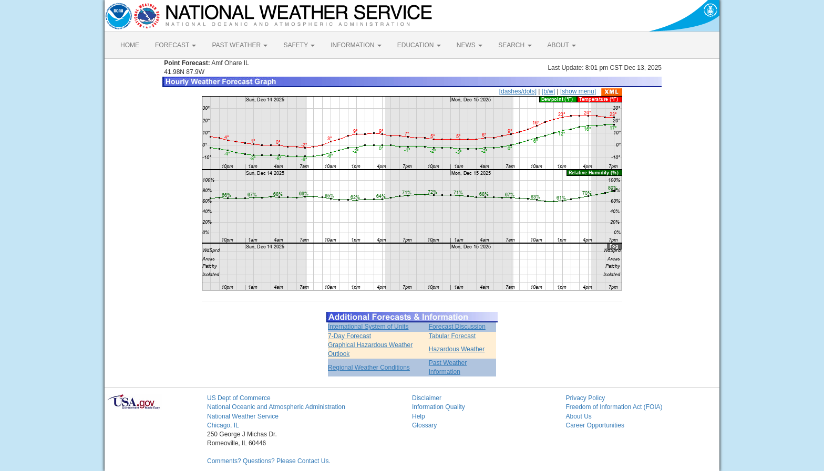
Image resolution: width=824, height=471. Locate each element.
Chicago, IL (223, 425)
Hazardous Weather (457, 349)
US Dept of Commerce (239, 398)
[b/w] (548, 91)
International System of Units (368, 326)
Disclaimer (426, 398)
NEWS (469, 45)
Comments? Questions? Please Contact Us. (269, 461)
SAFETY (299, 45)
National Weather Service (243, 416)
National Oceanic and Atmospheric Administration (276, 407)
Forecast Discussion (457, 326)
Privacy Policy (585, 398)
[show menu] (578, 91)
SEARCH (514, 45)
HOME (129, 45)
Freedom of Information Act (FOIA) (614, 407)
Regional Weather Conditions (369, 367)
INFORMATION (356, 45)
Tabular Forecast (452, 336)
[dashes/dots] (518, 91)
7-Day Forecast (349, 336)
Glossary (424, 425)
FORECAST (175, 45)
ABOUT (562, 45)
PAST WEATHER (239, 45)
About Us (579, 416)
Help (418, 416)
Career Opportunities (595, 425)
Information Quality (438, 407)
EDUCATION (419, 45)
